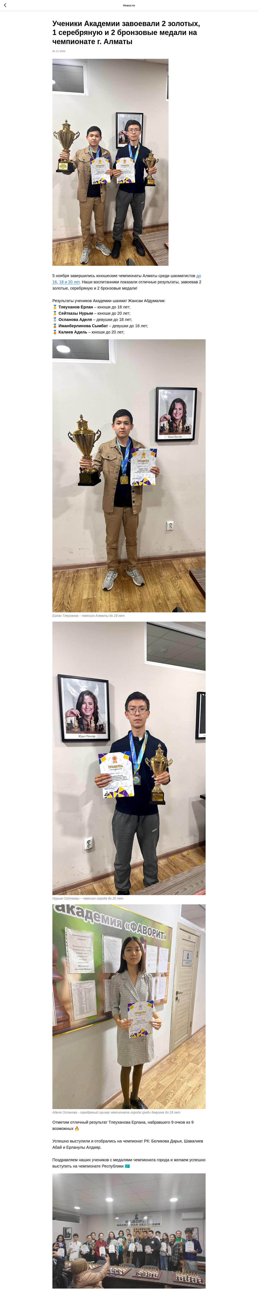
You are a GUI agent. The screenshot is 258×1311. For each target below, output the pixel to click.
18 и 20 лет (69, 282)
